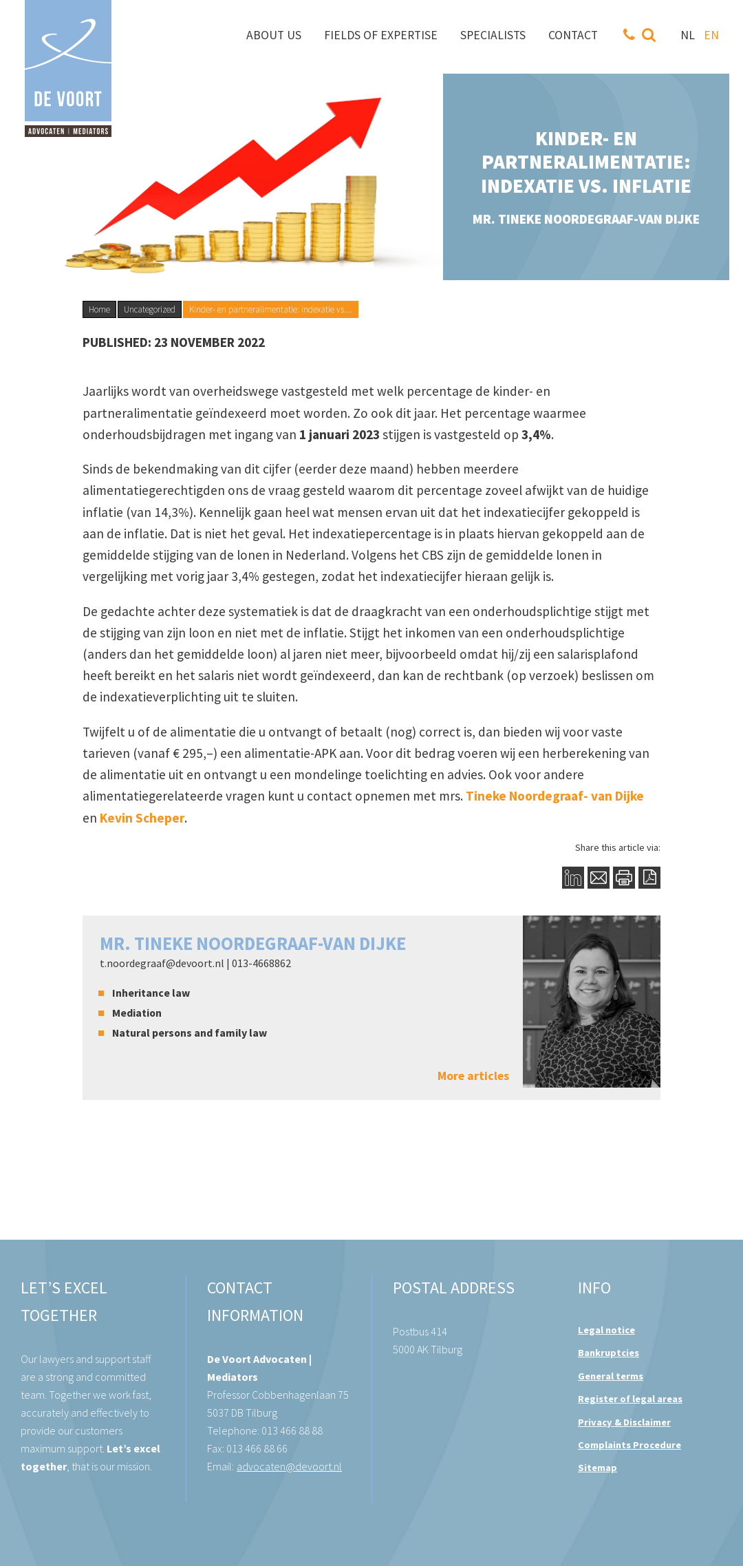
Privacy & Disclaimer (624, 1422)
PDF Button (649, 877)
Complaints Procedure (629, 1445)
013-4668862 (261, 963)
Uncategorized (149, 309)
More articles (473, 1076)
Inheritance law (151, 992)
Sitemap (597, 1467)
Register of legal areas (630, 1399)
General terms (610, 1376)
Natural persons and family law (189, 1032)
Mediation (137, 1012)
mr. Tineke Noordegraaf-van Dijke (253, 943)
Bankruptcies (608, 1352)
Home (99, 309)
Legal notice (606, 1330)
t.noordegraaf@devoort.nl (162, 963)
